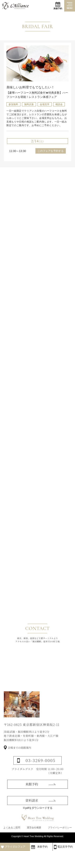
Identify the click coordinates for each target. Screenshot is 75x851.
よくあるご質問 (11, 829)
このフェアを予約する (51, 150)
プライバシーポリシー (60, 829)
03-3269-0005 (40, 769)
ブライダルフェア (15, 846)
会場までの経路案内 (19, 756)
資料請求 (31, 808)
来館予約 (57, 6)
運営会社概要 (34, 829)
